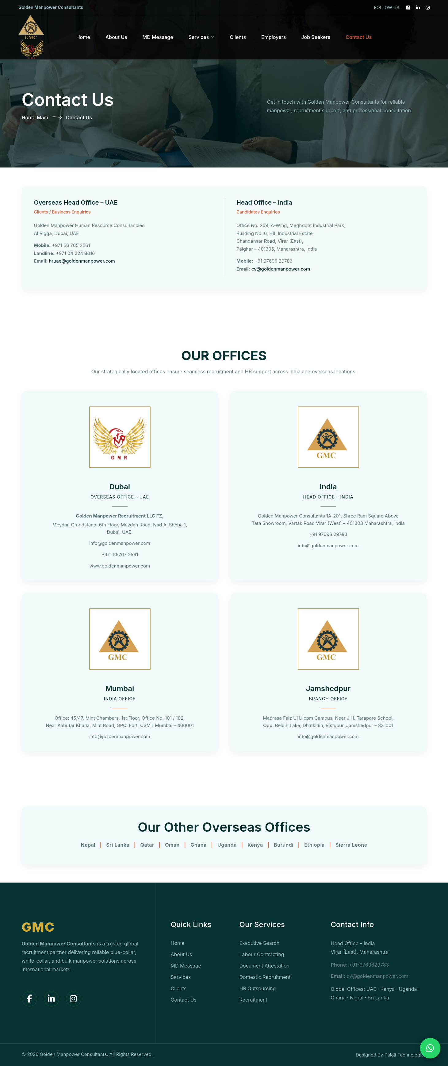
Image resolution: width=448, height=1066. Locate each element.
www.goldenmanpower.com (120, 566)
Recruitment (253, 1000)
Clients (238, 37)
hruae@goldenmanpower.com (82, 261)
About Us (116, 37)
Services (199, 37)
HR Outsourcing (257, 988)
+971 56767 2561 (119, 554)
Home (83, 37)
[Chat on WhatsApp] (430, 1048)
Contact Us (359, 37)
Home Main (35, 117)
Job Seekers (315, 37)
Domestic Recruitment (265, 977)
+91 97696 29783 (328, 534)
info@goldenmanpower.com (119, 543)
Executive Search (259, 943)
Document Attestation (264, 966)
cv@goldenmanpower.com (280, 269)
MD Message (158, 37)
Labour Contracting (261, 954)
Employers (273, 37)
